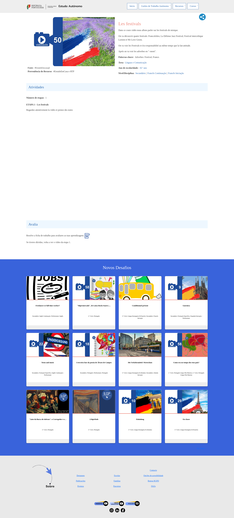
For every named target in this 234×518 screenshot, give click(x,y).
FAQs (153, 486)
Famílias (117, 481)
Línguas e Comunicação (136, 62)
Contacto (153, 470)
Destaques (81, 476)
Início (132, 6)
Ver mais (200, 448)
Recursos (179, 6)
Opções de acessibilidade (153, 476)
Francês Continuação (156, 73)
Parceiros (117, 486)
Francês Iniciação (176, 73)
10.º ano (143, 68)
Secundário (140, 73)
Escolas (117, 476)
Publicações (80, 481)
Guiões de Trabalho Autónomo (155, 6)
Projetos (80, 486)
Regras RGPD (153, 481)
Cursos (193, 6)
